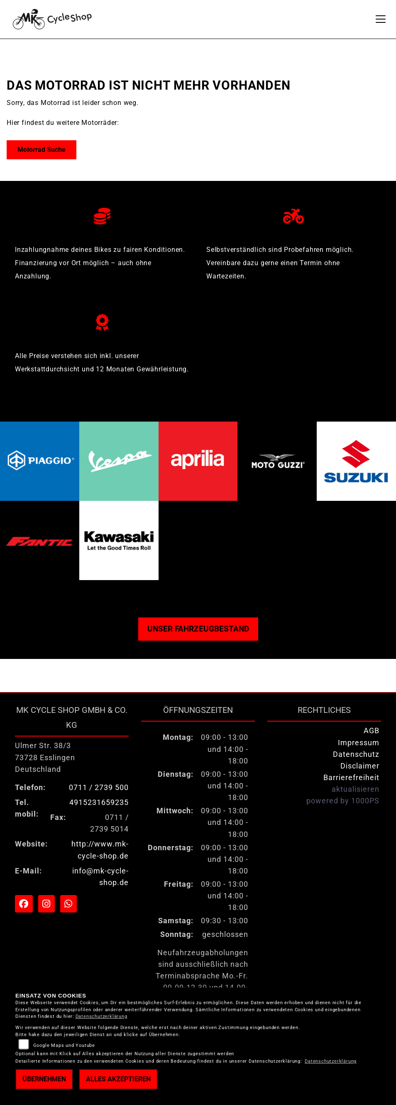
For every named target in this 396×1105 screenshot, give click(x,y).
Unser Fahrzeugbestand (198, 629)
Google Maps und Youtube (64, 1045)
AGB (371, 731)
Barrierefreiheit (351, 777)
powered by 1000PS (342, 801)
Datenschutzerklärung (101, 1016)
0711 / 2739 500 (99, 787)
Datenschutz (356, 754)
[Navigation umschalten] (381, 19)
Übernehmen (44, 1079)
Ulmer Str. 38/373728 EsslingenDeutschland (45, 757)
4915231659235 (99, 802)
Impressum (358, 743)
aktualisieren (355, 789)
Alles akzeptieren (118, 1079)
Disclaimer (359, 766)
